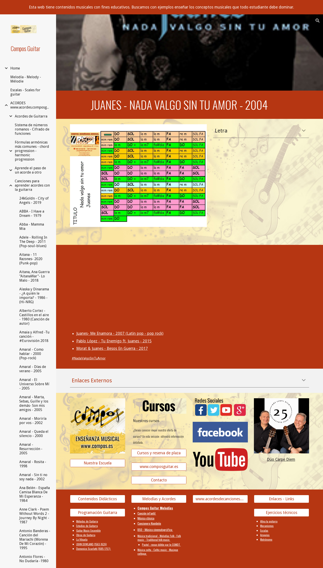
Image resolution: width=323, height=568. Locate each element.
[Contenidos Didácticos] (97, 499)
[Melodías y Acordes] (158, 499)
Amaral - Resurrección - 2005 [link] (30, 448)
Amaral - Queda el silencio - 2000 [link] (33, 433)
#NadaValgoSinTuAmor (89, 358)
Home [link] (15, 68)
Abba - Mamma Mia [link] (31, 226)
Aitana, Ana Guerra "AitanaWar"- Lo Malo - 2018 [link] (34, 276)
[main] (179, 104)
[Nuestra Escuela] (97, 463)
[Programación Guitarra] (97, 512)
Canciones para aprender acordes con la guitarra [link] (32, 185)
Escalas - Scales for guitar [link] (25, 92)
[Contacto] (158, 480)
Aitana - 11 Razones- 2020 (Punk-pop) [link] (30, 258)
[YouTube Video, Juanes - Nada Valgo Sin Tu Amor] (97, 277)
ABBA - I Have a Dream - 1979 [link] (31, 213)
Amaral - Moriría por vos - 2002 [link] (32, 420)
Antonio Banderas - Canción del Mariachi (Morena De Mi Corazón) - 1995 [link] (34, 539)
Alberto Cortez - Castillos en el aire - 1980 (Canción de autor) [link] (34, 317)
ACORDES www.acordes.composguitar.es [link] (30, 105)
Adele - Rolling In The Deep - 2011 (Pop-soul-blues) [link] (33, 241)
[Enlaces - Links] (281, 499)
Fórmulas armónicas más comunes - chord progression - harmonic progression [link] (32, 150)
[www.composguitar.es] (158, 466)
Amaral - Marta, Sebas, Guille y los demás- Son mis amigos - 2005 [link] (33, 403)
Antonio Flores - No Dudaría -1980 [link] (33, 559)
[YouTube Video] (281, 277)
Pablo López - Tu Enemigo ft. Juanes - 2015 (114, 341)
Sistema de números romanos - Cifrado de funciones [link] (32, 129)
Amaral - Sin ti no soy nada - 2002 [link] (33, 477)
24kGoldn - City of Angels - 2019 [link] (34, 200)
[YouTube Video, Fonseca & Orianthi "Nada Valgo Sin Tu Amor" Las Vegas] (220, 277)
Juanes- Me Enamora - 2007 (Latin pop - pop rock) (119, 333)
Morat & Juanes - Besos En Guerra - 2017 (112, 348)
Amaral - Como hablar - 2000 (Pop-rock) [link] (31, 353)
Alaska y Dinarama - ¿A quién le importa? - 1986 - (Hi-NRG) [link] (34, 295)
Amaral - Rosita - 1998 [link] (32, 464)
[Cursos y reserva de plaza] (158, 453)
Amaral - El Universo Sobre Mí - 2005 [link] (34, 384)
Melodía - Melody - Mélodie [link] (25, 79)
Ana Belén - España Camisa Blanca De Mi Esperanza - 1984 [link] (34, 494)
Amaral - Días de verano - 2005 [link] (32, 369)
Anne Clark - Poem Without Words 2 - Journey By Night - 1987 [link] (34, 515)
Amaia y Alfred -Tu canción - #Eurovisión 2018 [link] (34, 336)
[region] (161, 7)
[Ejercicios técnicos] (281, 512)
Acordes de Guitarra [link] (31, 116)
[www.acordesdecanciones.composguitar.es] (220, 499)
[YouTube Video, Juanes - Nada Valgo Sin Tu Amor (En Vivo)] (158, 277)
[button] (317, 20)
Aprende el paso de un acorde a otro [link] (30, 170)
